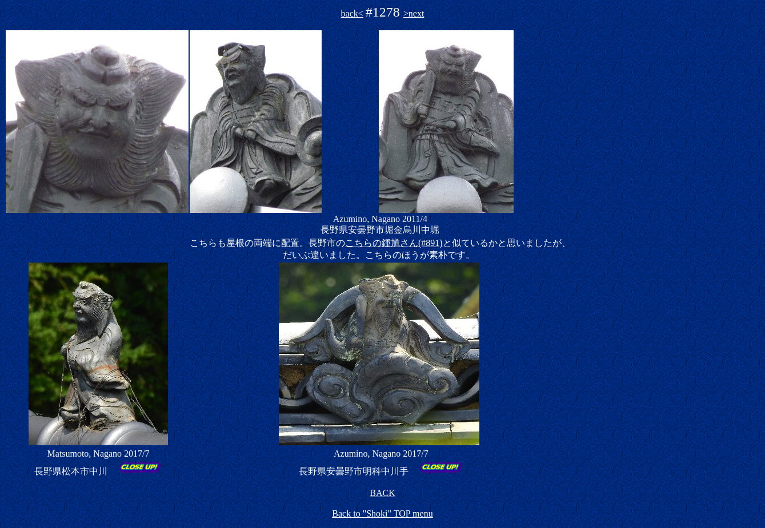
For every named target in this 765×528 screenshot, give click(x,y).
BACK (382, 493)
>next (413, 13)
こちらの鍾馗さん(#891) (394, 243)
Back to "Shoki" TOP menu (382, 513)
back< (352, 13)
